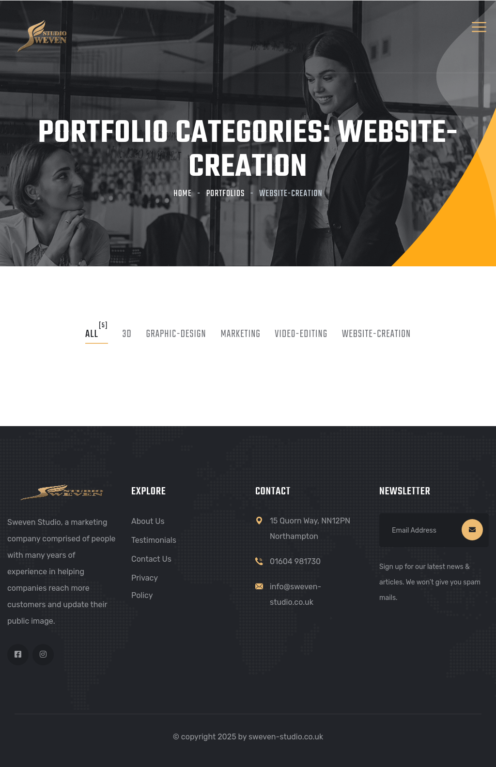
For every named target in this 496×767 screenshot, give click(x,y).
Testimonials (153, 540)
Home (182, 194)
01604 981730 (295, 561)
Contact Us (151, 559)
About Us (148, 521)
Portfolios (225, 194)
